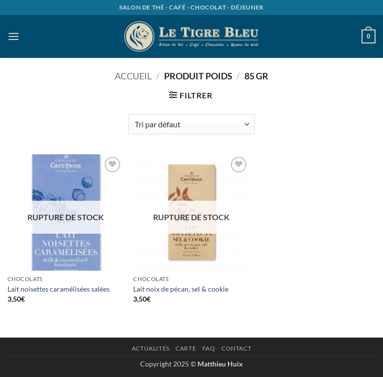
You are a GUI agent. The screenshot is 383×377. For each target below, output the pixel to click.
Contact (236, 348)
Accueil (133, 75)
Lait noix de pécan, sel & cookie (180, 289)
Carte (186, 348)
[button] (13, 36)
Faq (208, 348)
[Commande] (191, 124)
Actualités (151, 348)
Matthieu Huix (220, 364)
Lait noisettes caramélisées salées (58, 289)
